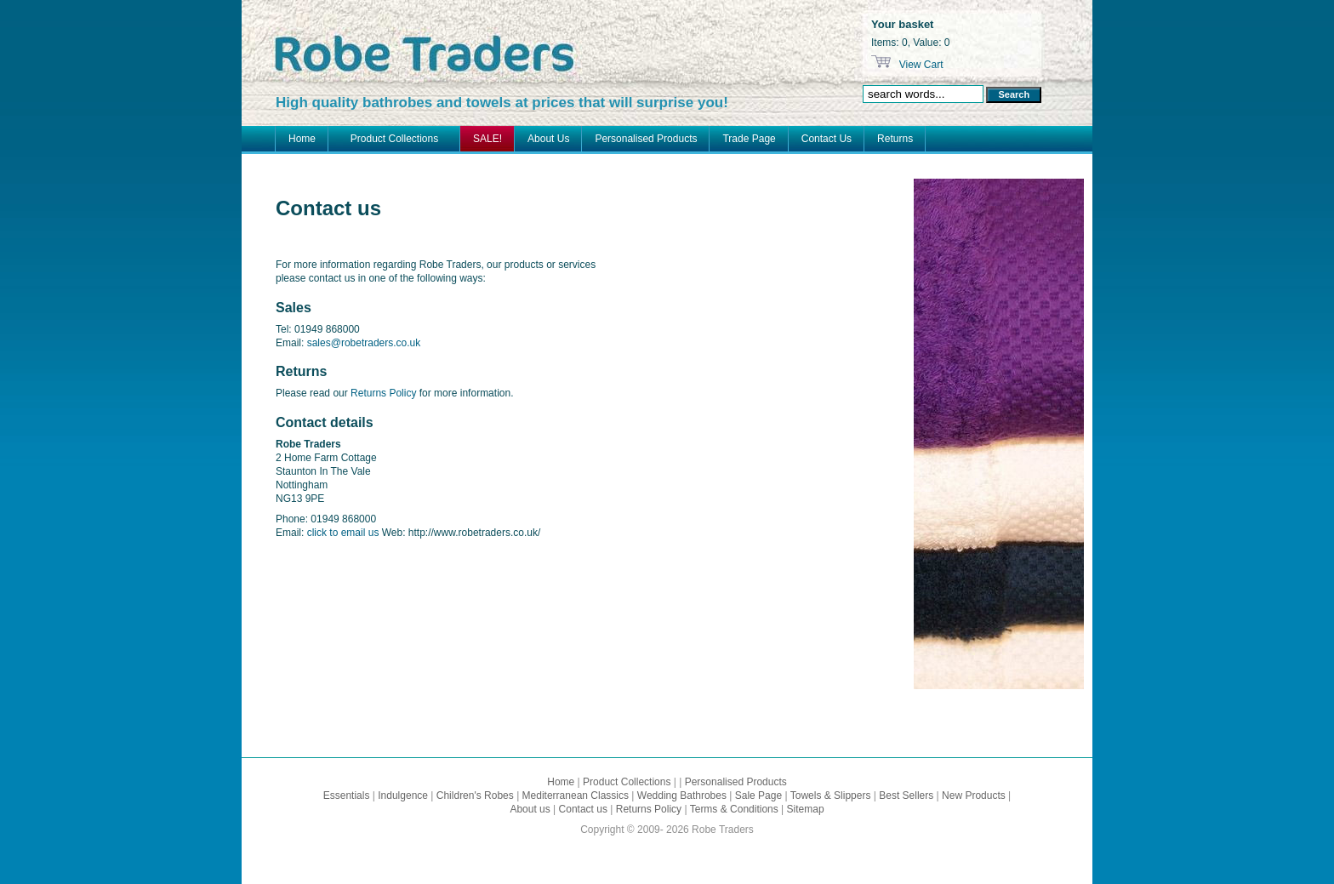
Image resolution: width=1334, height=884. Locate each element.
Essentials (346, 795)
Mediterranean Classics (575, 795)
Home (302, 139)
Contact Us (826, 139)
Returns (895, 139)
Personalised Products (646, 139)
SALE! (487, 139)
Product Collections (394, 139)
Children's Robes (475, 795)
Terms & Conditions (734, 809)
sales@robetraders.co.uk (364, 343)
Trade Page (748, 139)
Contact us (583, 809)
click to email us (343, 533)
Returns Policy (383, 393)
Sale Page (758, 795)
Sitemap (805, 809)
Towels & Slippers (830, 795)
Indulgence (403, 795)
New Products (974, 795)
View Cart (919, 65)
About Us (548, 139)
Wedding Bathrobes (682, 795)
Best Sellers (906, 795)
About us (530, 809)
